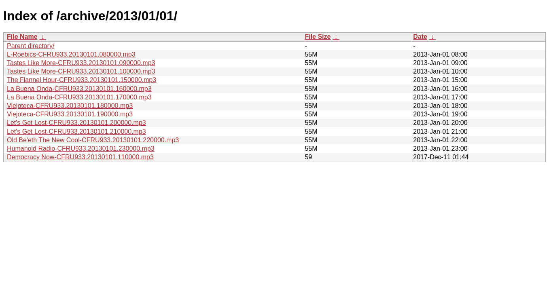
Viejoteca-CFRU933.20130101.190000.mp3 (70, 114)
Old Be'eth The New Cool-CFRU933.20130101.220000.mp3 (93, 140)
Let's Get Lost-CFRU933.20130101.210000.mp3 (76, 131)
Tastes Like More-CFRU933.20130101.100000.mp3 (81, 71)
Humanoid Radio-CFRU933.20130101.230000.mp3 (81, 148)
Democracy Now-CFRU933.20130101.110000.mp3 (80, 157)
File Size (318, 36)
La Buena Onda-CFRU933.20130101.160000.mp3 (79, 88)
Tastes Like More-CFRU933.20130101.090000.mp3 (81, 62)
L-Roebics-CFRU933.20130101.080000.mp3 (71, 54)
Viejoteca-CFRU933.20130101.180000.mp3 (70, 105)
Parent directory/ (30, 45)
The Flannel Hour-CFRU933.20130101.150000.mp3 (81, 79)
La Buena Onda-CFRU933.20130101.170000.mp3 (79, 97)
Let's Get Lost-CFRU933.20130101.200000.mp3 (76, 122)
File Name (22, 36)
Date (420, 36)
